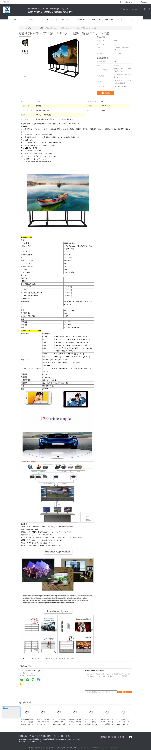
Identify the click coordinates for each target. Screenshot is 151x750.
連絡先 (107, 93)
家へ (16, 19)
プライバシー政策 (43, 748)
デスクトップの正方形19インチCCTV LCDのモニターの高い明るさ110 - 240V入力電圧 (59, 724)
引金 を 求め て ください (128, 2)
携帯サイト (33, 748)
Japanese (144, 2)
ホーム (23, 28)
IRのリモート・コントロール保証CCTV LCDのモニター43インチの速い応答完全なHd (123, 724)
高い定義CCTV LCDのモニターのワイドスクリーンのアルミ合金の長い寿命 (75, 723)
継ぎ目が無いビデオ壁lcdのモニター (67, 658)
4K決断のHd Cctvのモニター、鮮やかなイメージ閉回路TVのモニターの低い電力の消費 (107, 724)
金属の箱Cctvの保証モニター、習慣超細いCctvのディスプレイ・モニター (27, 723)
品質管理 (81, 19)
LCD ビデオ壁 (38, 28)
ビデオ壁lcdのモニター (34, 658)
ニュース (129, 19)
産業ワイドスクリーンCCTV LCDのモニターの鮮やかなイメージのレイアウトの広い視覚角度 (43, 724)
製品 (32, 19)
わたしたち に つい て (48, 19)
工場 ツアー (64, 19)
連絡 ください (97, 19)
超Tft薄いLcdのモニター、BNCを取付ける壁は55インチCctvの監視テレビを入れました (91, 724)
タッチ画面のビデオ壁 (48, 658)
